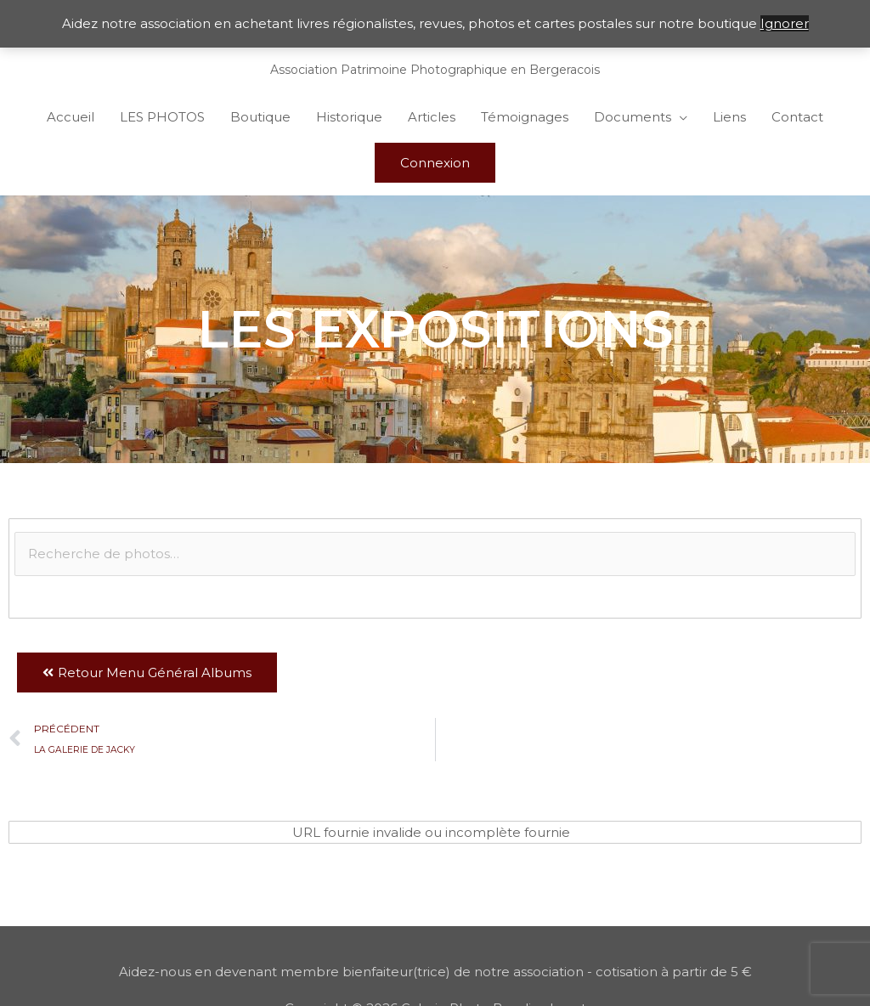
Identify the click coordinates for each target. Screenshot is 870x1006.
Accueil (70, 117)
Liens (729, 117)
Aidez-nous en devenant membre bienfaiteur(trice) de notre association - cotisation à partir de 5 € (435, 972)
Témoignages (524, 117)
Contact (797, 117)
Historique (349, 117)
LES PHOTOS (162, 117)
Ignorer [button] (784, 23)
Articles (431, 117)
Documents (632, 117)
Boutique (260, 117)
